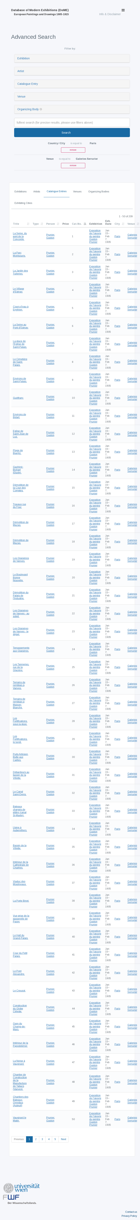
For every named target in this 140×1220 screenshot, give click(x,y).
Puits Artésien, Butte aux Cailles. (20, 757)
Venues (77, 191)
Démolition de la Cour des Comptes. (20, 488)
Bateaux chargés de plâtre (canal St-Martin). (19, 811)
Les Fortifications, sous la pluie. (20, 721)
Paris (117, 236)
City (117, 223)
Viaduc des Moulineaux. (19, 883)
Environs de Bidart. (19, 416)
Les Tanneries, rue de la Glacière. (21, 667)
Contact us (131, 1212)
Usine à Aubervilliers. (20, 829)
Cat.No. (77, 223)
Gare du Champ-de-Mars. (19, 1026)
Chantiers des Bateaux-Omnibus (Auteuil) (20, 1101)
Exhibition (23, 58)
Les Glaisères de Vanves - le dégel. (20, 631)
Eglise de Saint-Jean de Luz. (20, 434)
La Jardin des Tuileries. (20, 272)
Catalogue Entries (56, 191)
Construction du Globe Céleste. (20, 1008)
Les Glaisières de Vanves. (21, 559)
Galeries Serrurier (132, 236)
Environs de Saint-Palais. (20, 380)
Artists (36, 191)
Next (63, 1139)
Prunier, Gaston (50, 236)
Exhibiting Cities (23, 203)
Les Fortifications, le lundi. (20, 739)
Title (16, 223)
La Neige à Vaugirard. (19, 1062)
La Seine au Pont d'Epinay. (20, 326)
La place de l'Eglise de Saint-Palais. (20, 344)
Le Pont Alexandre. (19, 972)
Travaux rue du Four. (19, 506)
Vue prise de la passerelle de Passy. (21, 918)
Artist (20, 71)
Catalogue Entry (27, 83)
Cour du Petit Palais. (20, 954)
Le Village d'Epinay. (18, 290)
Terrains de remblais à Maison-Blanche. (19, 703)
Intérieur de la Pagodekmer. (20, 1044)
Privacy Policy (129, 1216)
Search (66, 132)
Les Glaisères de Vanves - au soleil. (21, 613)
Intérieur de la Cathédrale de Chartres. (21, 865)
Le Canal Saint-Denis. (19, 793)
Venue (21, 96)
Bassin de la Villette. (19, 847)
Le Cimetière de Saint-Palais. (20, 362)
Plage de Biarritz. (18, 452)
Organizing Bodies (98, 191)
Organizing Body (28, 109)
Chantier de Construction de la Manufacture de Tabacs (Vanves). (20, 1082)
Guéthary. (18, 398)
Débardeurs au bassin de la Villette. (21, 775)
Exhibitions (20, 191)
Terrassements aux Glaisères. (21, 649)
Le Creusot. (19, 990)
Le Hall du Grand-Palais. (20, 937)
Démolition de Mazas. (20, 524)
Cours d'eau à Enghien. (20, 308)
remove (73, 150)
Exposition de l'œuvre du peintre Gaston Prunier (95, 236)
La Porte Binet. (21, 900)
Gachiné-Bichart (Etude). (18, 470)
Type (36, 223)
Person (50, 223)
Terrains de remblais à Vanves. (19, 685)
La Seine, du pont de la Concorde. (20, 236)
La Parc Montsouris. (19, 254)
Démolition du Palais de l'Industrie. (20, 595)
